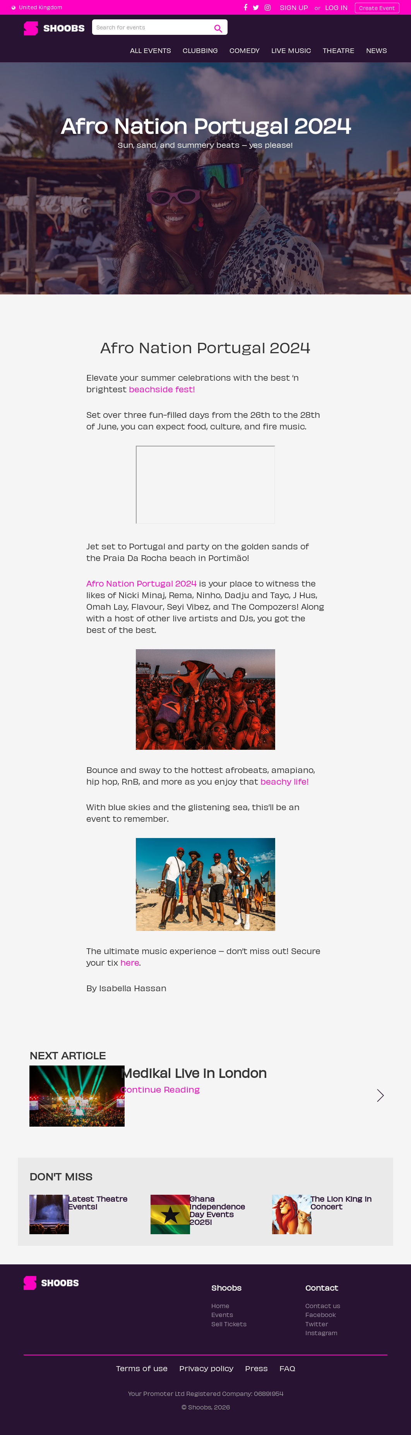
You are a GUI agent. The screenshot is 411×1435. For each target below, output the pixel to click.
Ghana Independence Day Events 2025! (217, 1210)
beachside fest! (162, 389)
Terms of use (142, 1368)
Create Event (377, 8)
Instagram (321, 1332)
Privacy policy (206, 1368)
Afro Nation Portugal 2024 (141, 583)
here (129, 962)
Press (256, 1368)
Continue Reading (160, 1089)
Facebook (320, 1314)
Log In (336, 7)
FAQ (287, 1368)
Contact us (322, 1305)
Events (222, 1314)
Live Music (291, 50)
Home (220, 1305)
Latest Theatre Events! (97, 1202)
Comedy (244, 50)
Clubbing (200, 50)
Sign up (294, 7)
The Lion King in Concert (341, 1202)
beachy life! (284, 781)
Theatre (338, 50)
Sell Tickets (229, 1323)
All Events (150, 50)
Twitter (316, 1323)
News (376, 50)
